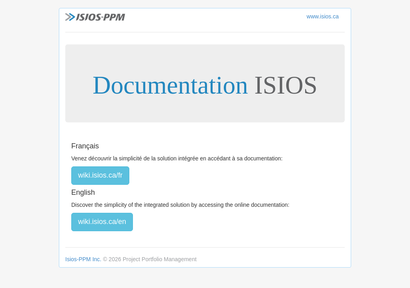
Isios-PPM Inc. (83, 259)
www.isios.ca (323, 16)
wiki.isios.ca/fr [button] (100, 175)
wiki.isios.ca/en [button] (102, 222)
